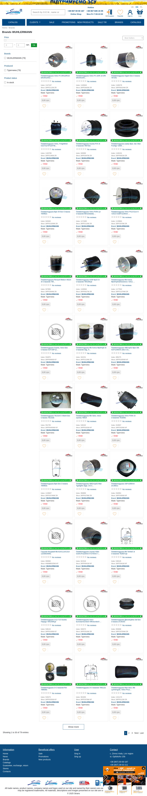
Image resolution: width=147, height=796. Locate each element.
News (5, 756)
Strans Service (51, 783)
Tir (84, 783)
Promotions (44, 756)
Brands (12, 28)
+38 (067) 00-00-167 (119, 762)
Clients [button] (34, 22)
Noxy (101, 783)
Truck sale (34, 783)
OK (34, 45)
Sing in (77, 753)
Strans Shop (68, 783)
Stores (5, 768)
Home (4, 28)
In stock (10, 82)
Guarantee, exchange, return (15, 765)
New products (45, 759)
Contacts (7, 771)
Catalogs (7, 762)
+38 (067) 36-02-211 (119, 765)
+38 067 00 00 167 (76, 11)
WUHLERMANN (16, 58)
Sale (40, 753)
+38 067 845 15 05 (95, 11)
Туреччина (14, 70)
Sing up (77, 756)
